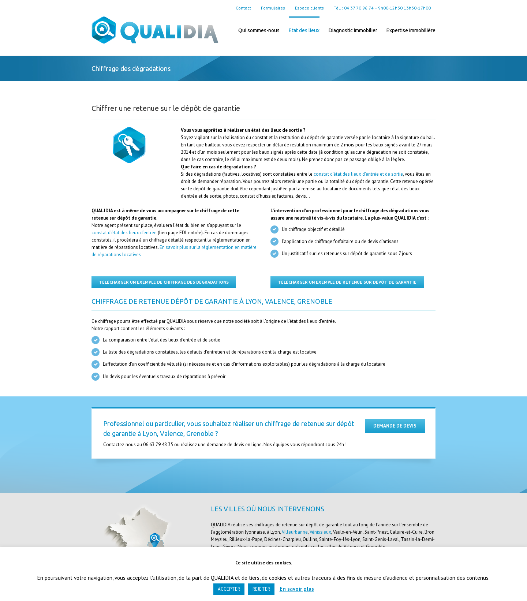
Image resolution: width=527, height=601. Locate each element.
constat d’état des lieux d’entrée (124, 232)
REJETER (261, 589)
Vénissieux (320, 532)
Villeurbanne (295, 532)
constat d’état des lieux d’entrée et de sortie (358, 174)
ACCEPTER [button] (229, 589)
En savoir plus (297, 588)
